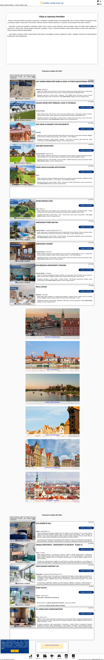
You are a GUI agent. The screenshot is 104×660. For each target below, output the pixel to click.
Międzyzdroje (14, 568)
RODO (2, 648)
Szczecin (12, 589)
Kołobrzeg (13, 83)
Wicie (12, 611)
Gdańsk (12, 525)
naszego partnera (84, 96)
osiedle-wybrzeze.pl (52, 3)
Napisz (102, 659)
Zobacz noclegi (86, 86)
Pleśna (12, 169)
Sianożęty (13, 126)
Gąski (12, 202)
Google (3, 642)
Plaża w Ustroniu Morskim (52, 645)
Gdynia (12, 546)
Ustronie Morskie (15, 104)
